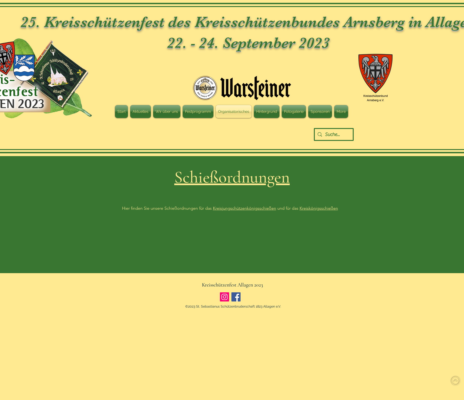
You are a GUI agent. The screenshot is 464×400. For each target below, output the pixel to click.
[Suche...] (334, 134)
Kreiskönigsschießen (319, 208)
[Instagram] (224, 296)
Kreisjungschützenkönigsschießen (244, 208)
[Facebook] (236, 296)
